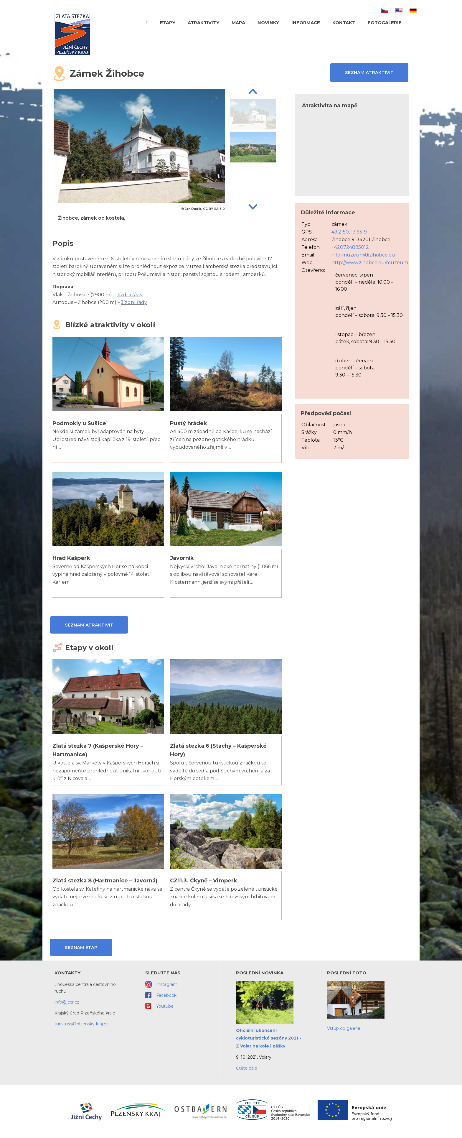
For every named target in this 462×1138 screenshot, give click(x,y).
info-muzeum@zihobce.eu (363, 255)
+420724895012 (350, 247)
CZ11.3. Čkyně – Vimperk (203, 880)
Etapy (167, 22)
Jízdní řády (130, 294)
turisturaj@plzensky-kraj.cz (81, 1024)
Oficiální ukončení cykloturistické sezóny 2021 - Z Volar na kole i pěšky (268, 1038)
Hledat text (414, 22)
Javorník (182, 558)
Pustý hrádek (188, 423)
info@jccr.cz (67, 1002)
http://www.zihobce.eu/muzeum (369, 262)
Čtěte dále (246, 1068)
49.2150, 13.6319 (349, 232)
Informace (305, 22)
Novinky (268, 22)
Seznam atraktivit (369, 72)
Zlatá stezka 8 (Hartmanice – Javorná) (104, 880)
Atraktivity (203, 22)
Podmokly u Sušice (79, 423)
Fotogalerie (385, 22)
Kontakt (343, 22)
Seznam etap (81, 947)
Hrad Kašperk (71, 558)
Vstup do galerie (343, 1028)
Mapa (238, 22)
